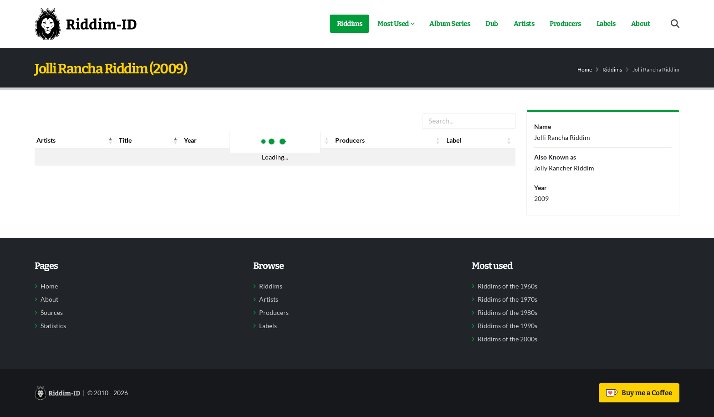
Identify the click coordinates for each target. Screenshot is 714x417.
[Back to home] (86, 23)
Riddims (349, 24)
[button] (110, 140)
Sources (52, 312)
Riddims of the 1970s (507, 299)
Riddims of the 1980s (507, 312)
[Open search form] (675, 24)
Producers (565, 24)
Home (584, 69)
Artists (524, 24)
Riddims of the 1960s (507, 286)
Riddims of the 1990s (507, 325)
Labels (606, 24)
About (640, 24)
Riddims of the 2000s (507, 339)
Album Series (449, 24)
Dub (491, 24)
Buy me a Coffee (639, 393)
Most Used (393, 24)
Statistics (53, 325)
